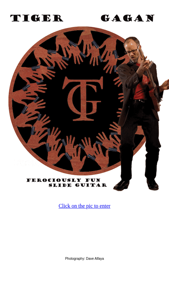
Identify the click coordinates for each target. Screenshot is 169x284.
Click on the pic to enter (84, 206)
